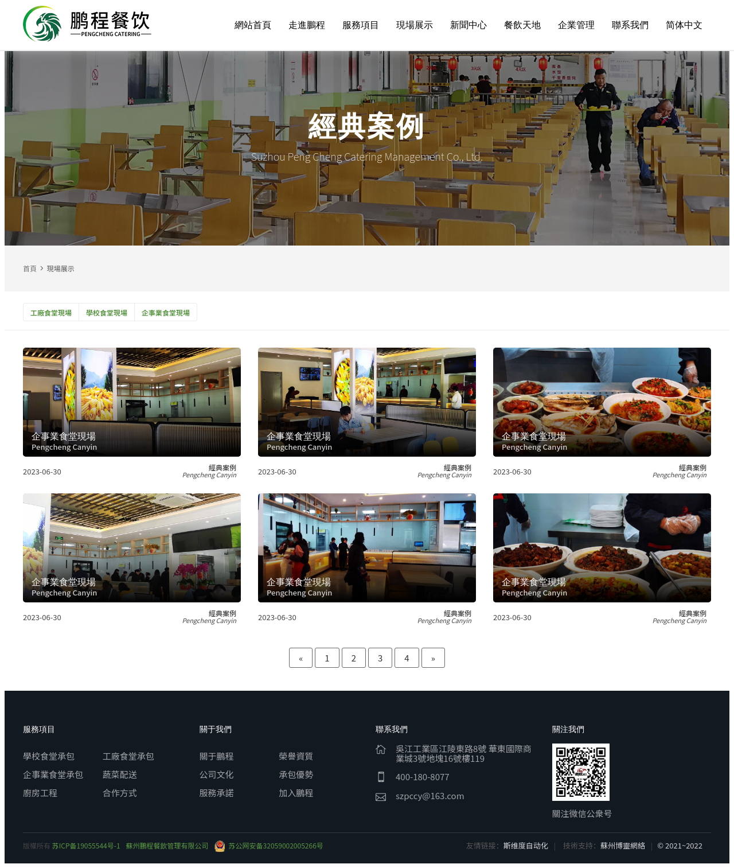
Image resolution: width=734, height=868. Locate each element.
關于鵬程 (217, 756)
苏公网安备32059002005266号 (268, 845)
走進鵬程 (306, 25)
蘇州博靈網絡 (622, 845)
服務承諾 (217, 793)
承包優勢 (296, 774)
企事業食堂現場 (166, 312)
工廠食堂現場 (51, 312)
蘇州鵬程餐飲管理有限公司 (167, 845)
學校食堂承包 (49, 756)
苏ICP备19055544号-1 (86, 845)
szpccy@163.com (430, 795)
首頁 (30, 268)
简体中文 (684, 25)
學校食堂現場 (106, 312)
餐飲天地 (522, 25)
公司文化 (217, 774)
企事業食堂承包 (53, 774)
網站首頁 (253, 25)
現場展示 (414, 25)
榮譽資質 (296, 756)
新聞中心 (468, 25)
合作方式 (120, 793)
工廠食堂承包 (128, 756)
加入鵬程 (296, 793)
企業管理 (576, 25)
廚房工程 (40, 793)
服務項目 (360, 25)
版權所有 (37, 845)
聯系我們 (630, 25)
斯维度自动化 (525, 845)
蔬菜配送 (120, 774)
